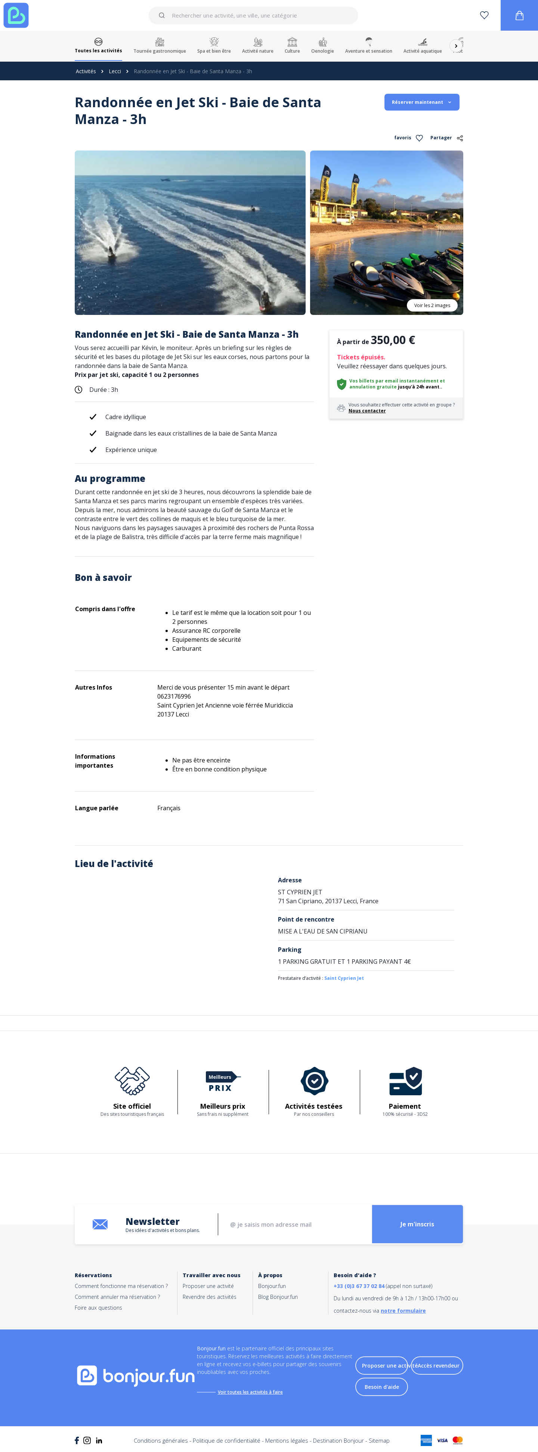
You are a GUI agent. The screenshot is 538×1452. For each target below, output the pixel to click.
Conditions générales (161, 1441)
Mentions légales (286, 1441)
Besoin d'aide (382, 1387)
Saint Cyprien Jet (344, 978)
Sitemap (379, 1441)
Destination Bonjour (338, 1441)
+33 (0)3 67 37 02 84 (359, 1286)
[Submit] (163, 15)
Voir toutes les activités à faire (250, 1392)
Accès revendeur (439, 1365)
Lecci (115, 71)
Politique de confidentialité (226, 1441)
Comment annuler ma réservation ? (117, 1296)
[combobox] (253, 15)
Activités (86, 71)
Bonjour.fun (272, 1286)
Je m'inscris (416, 1224)
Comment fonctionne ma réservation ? (121, 1286)
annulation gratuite (373, 387)
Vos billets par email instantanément (394, 381)
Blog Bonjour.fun (278, 1296)
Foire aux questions (98, 1307)
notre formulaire (403, 1310)
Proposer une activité (208, 1286)
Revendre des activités (209, 1296)
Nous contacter (367, 411)
